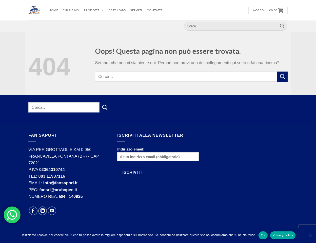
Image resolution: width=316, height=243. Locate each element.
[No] (309, 237)
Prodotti (93, 10)
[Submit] (282, 77)
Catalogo (117, 10)
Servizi (136, 10)
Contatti (155, 10)
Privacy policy (283, 235)
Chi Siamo (70, 10)
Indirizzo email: (158, 154)
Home (53, 10)
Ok (263, 235)
